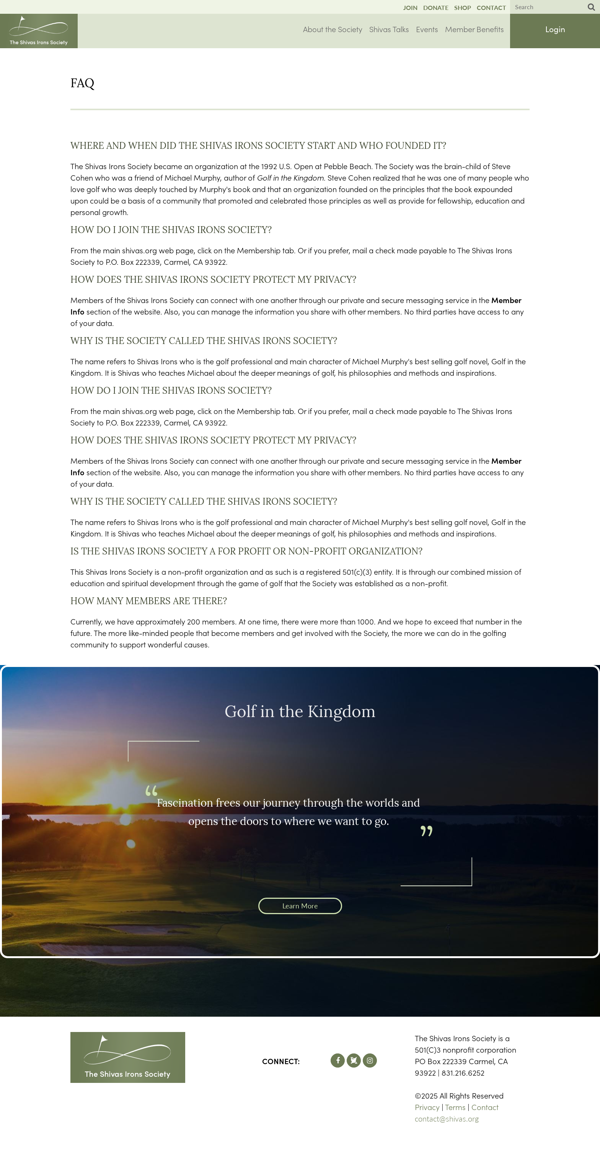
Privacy (427, 1106)
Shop (462, 7)
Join (410, 7)
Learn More (300, 906)
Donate (435, 7)
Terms (455, 1106)
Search (591, 7)
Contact (491, 7)
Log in (555, 30)
